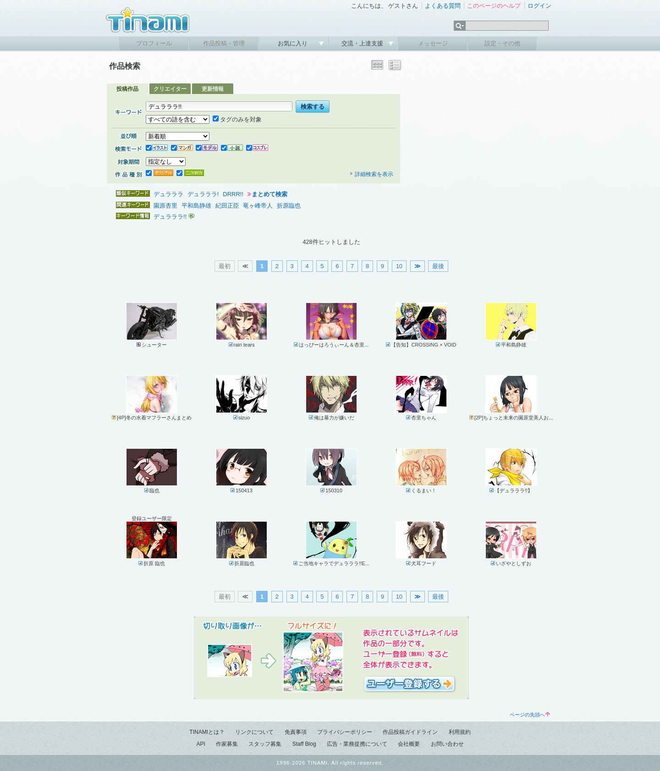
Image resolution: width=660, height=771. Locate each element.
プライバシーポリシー (344, 732)
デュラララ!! (171, 216)
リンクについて (254, 732)
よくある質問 (443, 5)
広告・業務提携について (357, 744)
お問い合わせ (447, 744)
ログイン (539, 5)
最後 (438, 266)
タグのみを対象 (237, 119)
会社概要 (409, 744)
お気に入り (293, 43)
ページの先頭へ (530, 714)
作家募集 (227, 744)
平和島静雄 (196, 205)
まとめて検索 (269, 194)
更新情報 (213, 89)
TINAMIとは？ (207, 732)
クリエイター (170, 89)
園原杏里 (165, 205)
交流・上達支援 (363, 43)
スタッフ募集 (264, 744)
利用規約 (460, 732)
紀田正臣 (227, 205)
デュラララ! (203, 194)
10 (399, 266)
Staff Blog (304, 744)
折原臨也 (289, 205)
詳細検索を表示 (371, 174)
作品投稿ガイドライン (410, 732)
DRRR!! (233, 194)
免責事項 (296, 732)
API (200, 744)
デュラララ (168, 194)
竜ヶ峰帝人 (258, 205)
